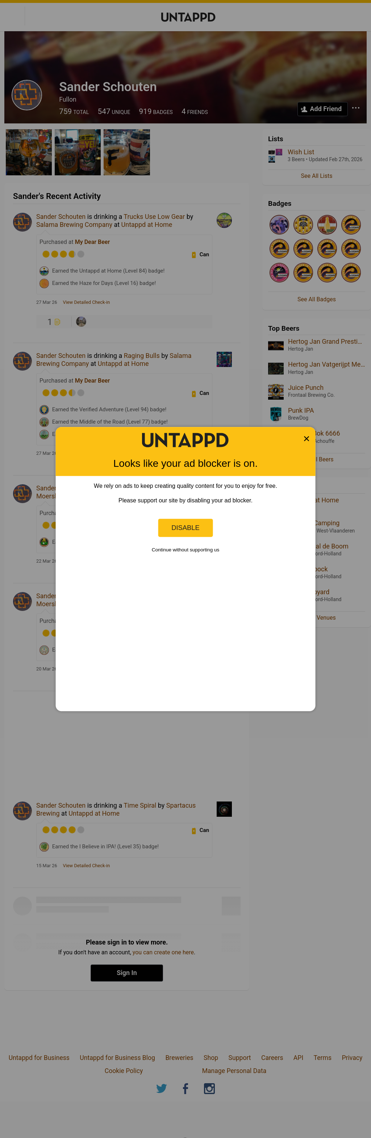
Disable (185, 527)
